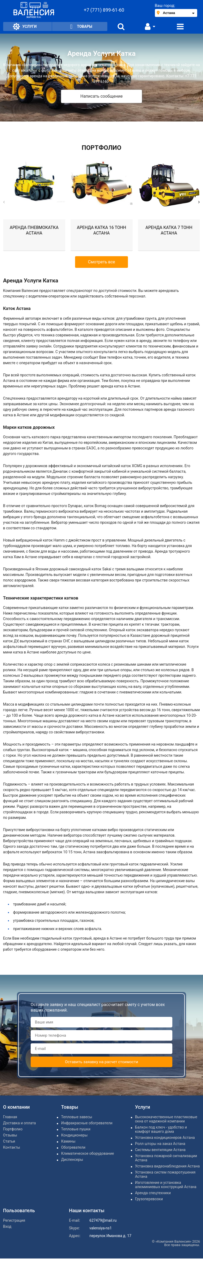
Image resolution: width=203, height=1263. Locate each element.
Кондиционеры (74, 1135)
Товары (79, 27)
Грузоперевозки (149, 1199)
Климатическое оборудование (87, 1153)
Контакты (11, 1147)
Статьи (9, 1141)
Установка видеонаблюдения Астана (167, 1166)
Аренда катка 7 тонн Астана (168, 230)
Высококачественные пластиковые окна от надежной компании (166, 1119)
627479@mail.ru (103, 1220)
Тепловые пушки (75, 1129)
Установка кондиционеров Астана (165, 1137)
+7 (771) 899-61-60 (104, 10)
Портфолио (13, 1129)
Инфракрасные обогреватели (86, 1123)
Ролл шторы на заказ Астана (160, 1144)
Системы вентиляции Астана (160, 1150)
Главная (10, 1117)
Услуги (25, 26)
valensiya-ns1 (100, 1228)
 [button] (199, 202)
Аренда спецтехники (153, 1193)
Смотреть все (101, 261)
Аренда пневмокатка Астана (34, 230)
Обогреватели (73, 1147)
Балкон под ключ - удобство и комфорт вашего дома (161, 1129)
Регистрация (14, 1220)
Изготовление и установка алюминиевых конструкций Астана (165, 1184)
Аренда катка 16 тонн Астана (101, 230)
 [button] (4, 202)
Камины (68, 1141)
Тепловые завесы (76, 1117)
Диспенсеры (72, 1159)
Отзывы (10, 1135)
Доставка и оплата (19, 1123)
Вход (7, 1226)
